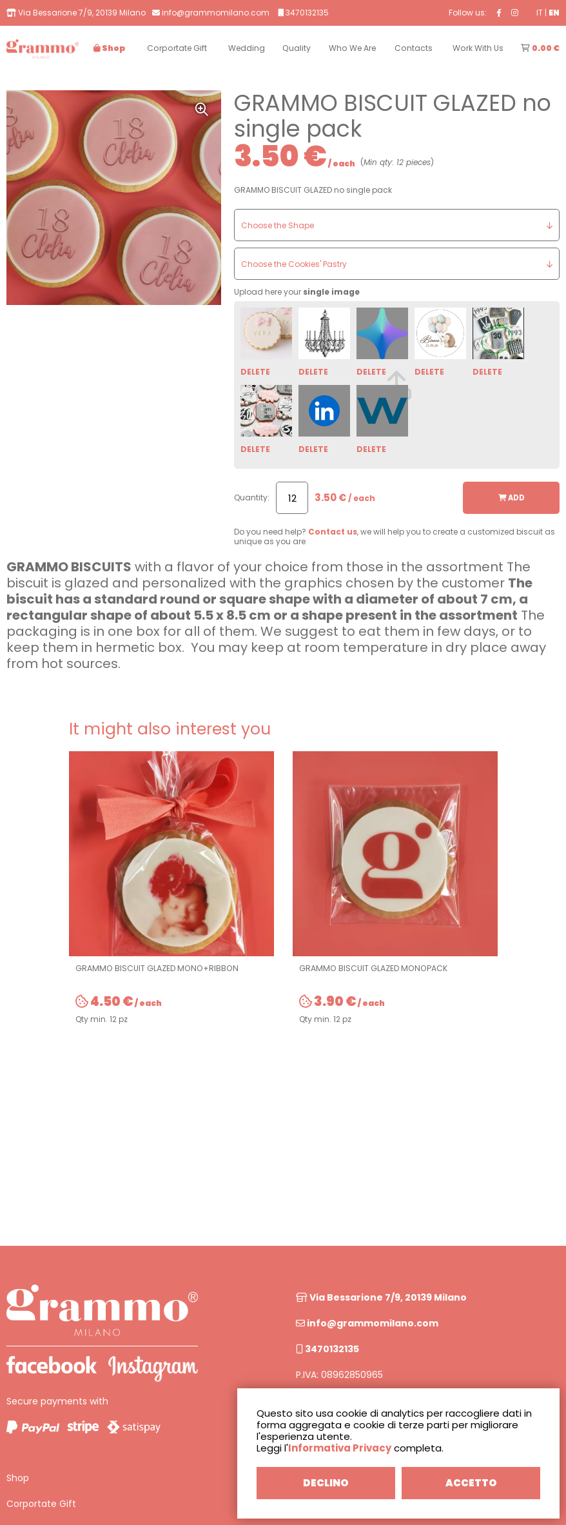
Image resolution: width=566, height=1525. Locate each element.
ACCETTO (471, 1483)
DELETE (255, 371)
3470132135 (327, 1349)
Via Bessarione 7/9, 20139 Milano (381, 1297)
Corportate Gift (41, 1503)
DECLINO (326, 1483)
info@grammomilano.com (367, 1323)
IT (539, 12)
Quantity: (251, 497)
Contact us (332, 531)
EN (554, 12)
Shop (17, 1477)
